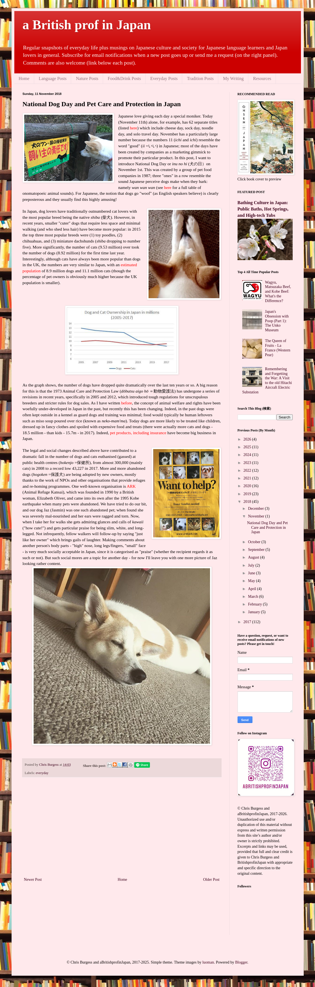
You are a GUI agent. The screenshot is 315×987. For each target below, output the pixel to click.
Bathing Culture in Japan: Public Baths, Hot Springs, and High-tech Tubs (263, 209)
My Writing (233, 78)
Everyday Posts (163, 78)
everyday (42, 773)
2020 (247, 486)
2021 (247, 478)
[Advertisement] (122, 830)
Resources (262, 78)
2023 (247, 463)
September (256, 550)
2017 (247, 622)
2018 (247, 502)
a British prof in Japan (87, 24)
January (254, 612)
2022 (247, 470)
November (256, 516)
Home (24, 78)
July (251, 565)
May (252, 581)
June (252, 573)
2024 (247, 455)
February (255, 604)
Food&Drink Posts (124, 78)
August (254, 557)
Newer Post (33, 879)
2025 (247, 447)
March (253, 596)
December (256, 508)
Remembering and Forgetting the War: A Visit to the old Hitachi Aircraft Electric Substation (267, 380)
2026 (247, 439)
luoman (208, 962)
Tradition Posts (200, 78)
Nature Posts (87, 78)
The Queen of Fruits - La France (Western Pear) (277, 348)
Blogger (241, 962)
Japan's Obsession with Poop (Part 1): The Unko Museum (277, 321)
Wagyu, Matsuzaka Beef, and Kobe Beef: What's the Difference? (278, 291)
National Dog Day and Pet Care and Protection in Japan (267, 527)
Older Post (211, 879)
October (255, 542)
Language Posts (53, 78)
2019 (247, 494)
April (252, 589)
